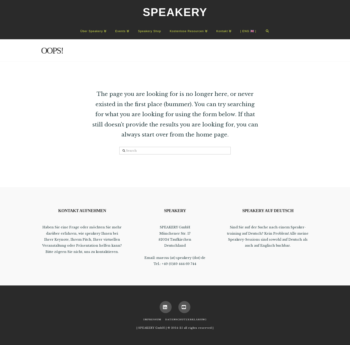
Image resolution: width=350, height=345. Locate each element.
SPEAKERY (175, 12)
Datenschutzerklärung (186, 319)
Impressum (152, 319)
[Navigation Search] (267, 30)
